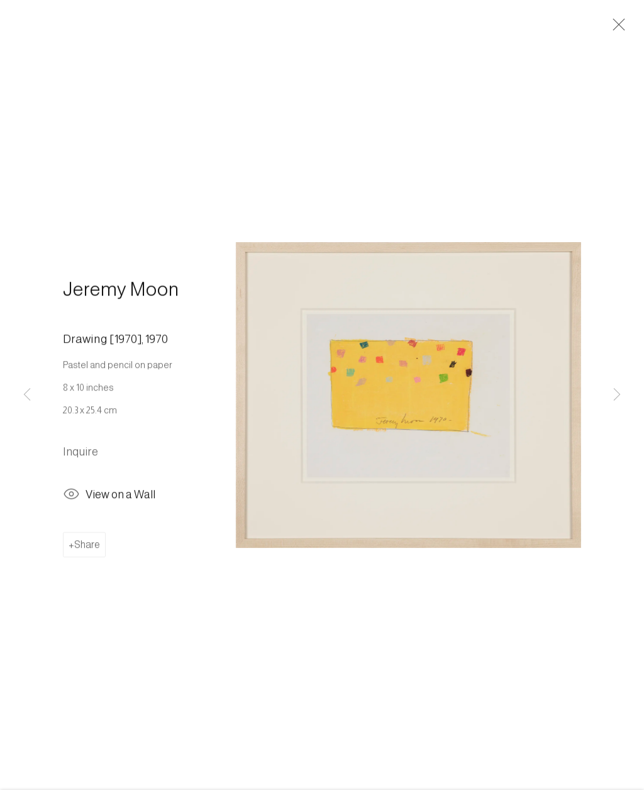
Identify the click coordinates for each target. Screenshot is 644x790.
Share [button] (87, 547)
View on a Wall (109, 498)
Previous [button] (27, 394)
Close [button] (615, 28)
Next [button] (617, 394)
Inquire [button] (80, 454)
